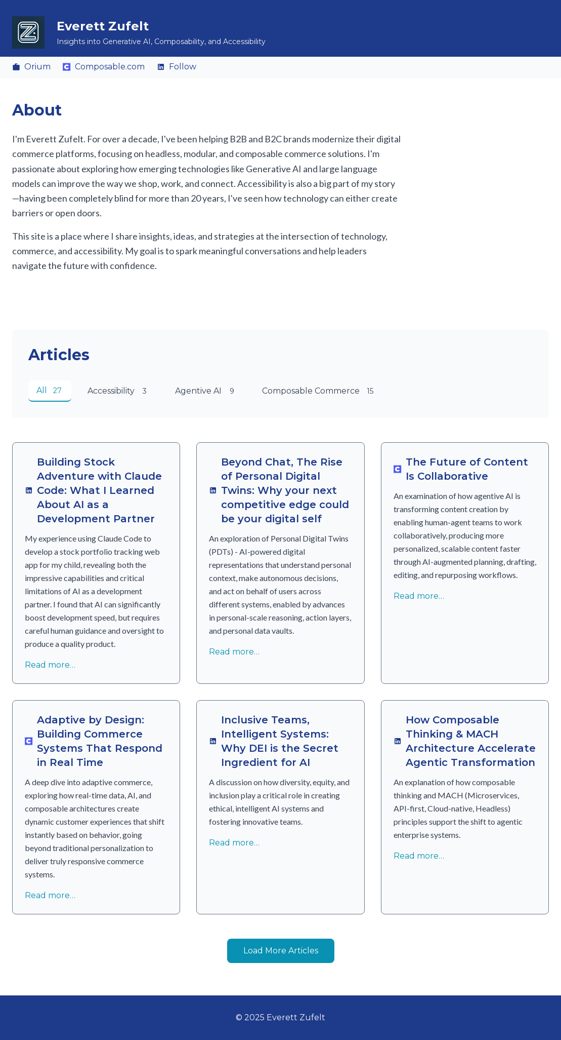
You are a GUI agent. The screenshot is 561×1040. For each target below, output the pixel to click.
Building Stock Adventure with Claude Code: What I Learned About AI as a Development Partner (93, 490)
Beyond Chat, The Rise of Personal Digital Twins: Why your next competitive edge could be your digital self (279, 490)
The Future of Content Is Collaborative (461, 469)
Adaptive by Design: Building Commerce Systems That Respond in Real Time (93, 741)
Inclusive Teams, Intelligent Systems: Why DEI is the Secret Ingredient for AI (273, 741)
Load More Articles (280, 950)
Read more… (50, 665)
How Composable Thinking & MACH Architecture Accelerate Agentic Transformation (465, 741)
